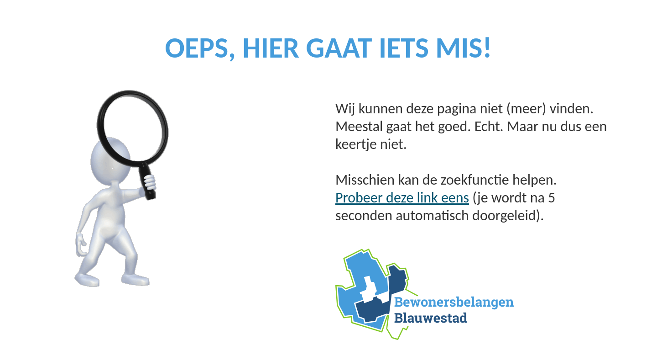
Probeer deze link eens (402, 198)
